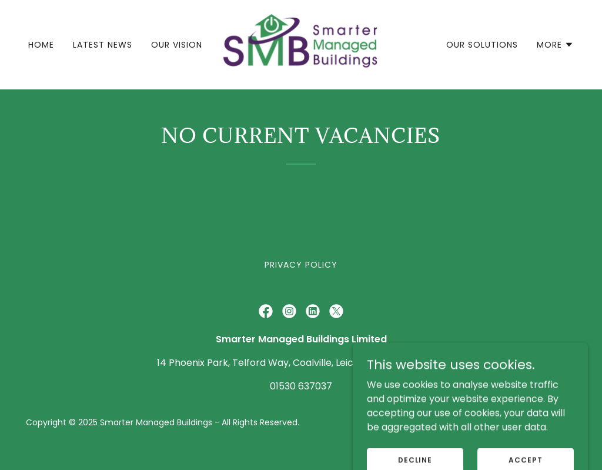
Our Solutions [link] (482, 45)
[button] (555, 45)
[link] (300, 44)
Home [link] (41, 45)
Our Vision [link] (176, 45)
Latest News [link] (102, 45)
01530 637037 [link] (301, 386)
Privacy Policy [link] (301, 265)
